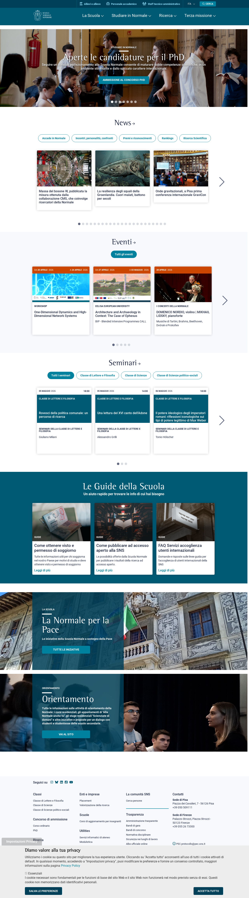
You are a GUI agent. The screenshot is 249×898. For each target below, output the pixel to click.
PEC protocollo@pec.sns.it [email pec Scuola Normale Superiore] (190, 840)
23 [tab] (165, 225)
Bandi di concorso (137, 827)
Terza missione (198, 15)
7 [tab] (135, 102)
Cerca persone (134, 796)
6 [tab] (131, 102)
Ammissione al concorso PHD (124, 80)
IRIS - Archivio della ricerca (49, 843)
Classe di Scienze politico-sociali (177, 379)
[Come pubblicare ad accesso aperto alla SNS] (123, 543)
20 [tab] (153, 225)
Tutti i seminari (60, 379)
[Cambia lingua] (194, 4)
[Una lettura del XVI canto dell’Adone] (122, 425)
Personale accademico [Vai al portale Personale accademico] (125, 4)
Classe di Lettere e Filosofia (97, 379)
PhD (35, 827)
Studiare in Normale (129, 15)
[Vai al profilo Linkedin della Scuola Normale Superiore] (61, 778)
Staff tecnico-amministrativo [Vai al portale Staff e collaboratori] (165, 4)
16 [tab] (137, 225)
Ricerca (166, 15)
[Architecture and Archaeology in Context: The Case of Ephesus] (122, 299)
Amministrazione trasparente (143, 817)
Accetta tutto (208, 891)
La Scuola (91, 15)
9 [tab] (110, 225)
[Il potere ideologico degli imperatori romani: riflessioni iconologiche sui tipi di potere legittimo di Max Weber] (181, 425)
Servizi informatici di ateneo (96, 838)
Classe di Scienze (136, 379)
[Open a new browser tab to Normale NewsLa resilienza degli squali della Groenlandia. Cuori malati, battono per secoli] (122, 180)
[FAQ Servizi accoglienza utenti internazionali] (185, 543)
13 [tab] (126, 225)
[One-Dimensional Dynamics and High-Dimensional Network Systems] (60, 297)
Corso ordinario (42, 822)
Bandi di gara (134, 822)
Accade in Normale (54, 139)
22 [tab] (161, 225)
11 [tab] (118, 225)
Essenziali (35, 873)
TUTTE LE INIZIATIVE (66, 653)
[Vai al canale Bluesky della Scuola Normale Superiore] (56, 778)
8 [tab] (106, 225)
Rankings (167, 139)
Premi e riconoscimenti (137, 139)
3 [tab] (120, 102)
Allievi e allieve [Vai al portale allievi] (93, 4)
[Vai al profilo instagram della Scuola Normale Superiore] (51, 778)
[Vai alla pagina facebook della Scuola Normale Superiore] (66, 778)
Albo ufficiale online (137, 841)
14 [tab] (130, 225)
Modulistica (87, 842)
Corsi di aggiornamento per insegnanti (96, 819)
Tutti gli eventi (124, 257)
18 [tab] (145, 225)
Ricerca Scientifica (195, 139)
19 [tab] (149, 225)
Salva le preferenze (43, 891)
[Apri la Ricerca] (208, 3)
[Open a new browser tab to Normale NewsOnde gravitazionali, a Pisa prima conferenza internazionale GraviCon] (181, 178)
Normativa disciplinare (139, 831)
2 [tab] (116, 102)
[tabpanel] (123, 68)
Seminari (124, 367)
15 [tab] (134, 225)
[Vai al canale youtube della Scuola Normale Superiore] (71, 778)
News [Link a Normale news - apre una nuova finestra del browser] (124, 124)
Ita (191, 4)
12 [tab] (122, 225)
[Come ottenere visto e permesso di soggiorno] (61, 543)
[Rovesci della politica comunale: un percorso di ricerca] (64, 425)
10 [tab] (114, 225)
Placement (86, 796)
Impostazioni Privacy (21, 841)
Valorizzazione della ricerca (96, 801)
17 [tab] (141, 225)
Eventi (123, 244)
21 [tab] (157, 225)
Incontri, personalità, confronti (94, 139)
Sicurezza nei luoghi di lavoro (143, 836)
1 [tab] (112, 102)
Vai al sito (66, 738)
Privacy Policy (70, 865)
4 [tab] (124, 102)
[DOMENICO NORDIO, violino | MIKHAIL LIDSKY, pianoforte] (183, 301)
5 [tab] (128, 102)
